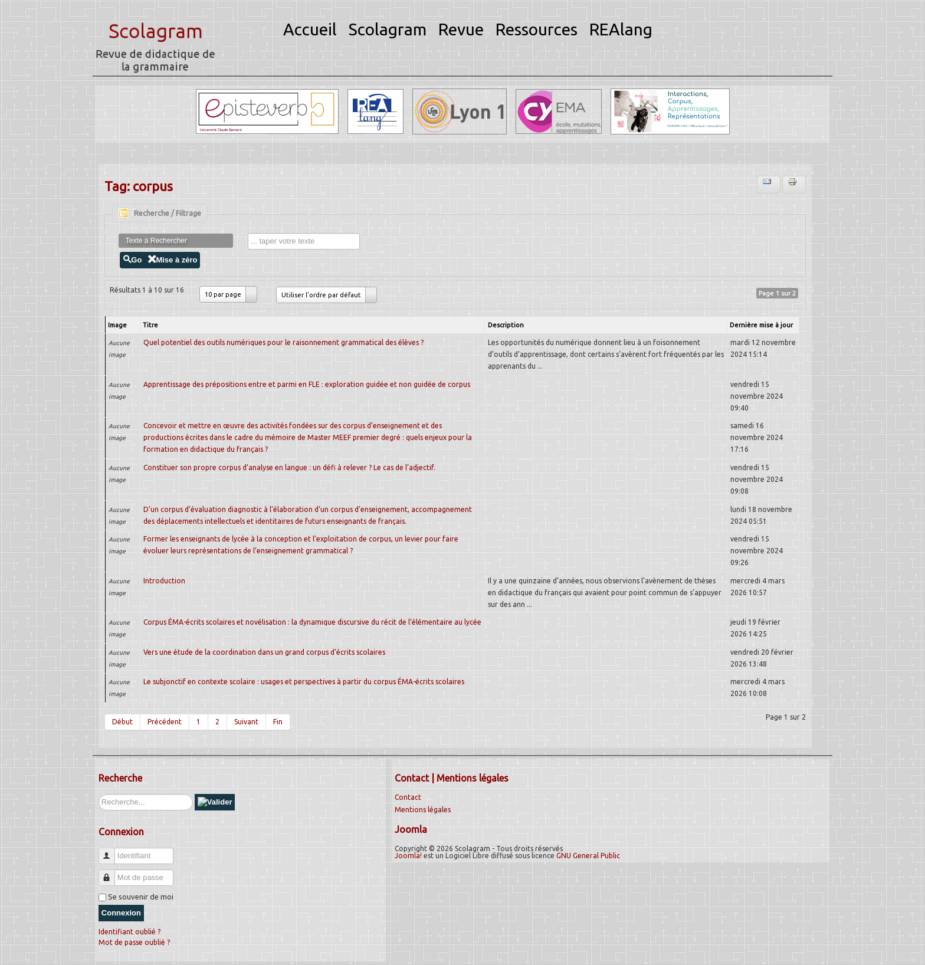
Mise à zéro (172, 259)
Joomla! (408, 855)
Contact (408, 797)
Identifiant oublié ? (129, 932)
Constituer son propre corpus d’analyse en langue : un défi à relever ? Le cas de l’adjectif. (289, 467)
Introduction (164, 581)
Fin (278, 722)
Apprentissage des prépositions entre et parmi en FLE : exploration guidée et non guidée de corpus (306, 384)
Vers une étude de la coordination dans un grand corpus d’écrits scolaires (264, 652)
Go (132, 259)
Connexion (121, 912)
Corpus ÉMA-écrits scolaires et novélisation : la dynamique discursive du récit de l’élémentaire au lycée (312, 622)
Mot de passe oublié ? (134, 942)
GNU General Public (588, 855)
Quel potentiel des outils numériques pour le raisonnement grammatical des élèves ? (283, 342)
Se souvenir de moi (140, 896)
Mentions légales (423, 809)
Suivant (246, 722)
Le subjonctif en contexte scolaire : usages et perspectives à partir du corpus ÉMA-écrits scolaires (303, 681)
